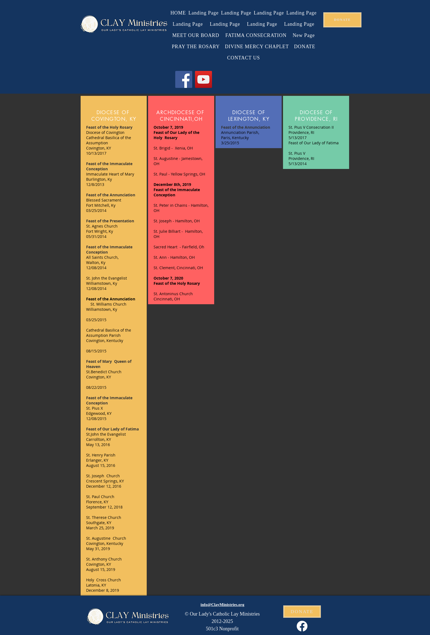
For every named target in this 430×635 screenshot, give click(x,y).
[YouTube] (203, 79)
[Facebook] (183, 79)
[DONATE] (342, 19)
